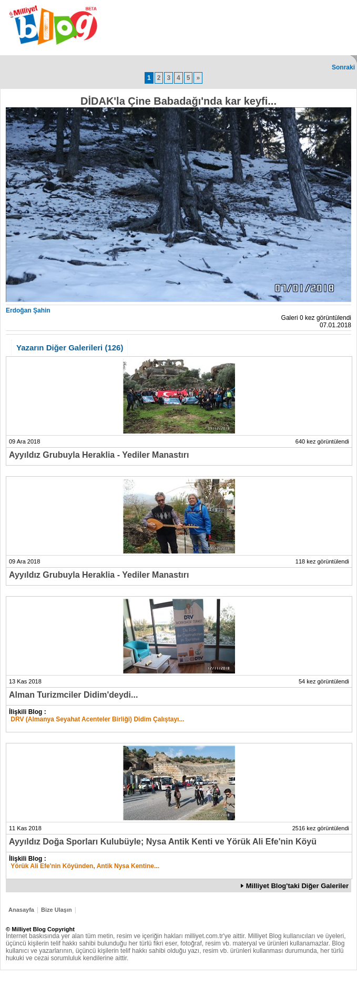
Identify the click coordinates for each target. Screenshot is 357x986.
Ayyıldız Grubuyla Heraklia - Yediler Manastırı (99, 454)
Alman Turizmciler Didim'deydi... (73, 694)
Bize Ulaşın (56, 910)
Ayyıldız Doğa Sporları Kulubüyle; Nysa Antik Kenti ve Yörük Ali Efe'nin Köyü (163, 841)
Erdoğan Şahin (28, 310)
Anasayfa (21, 910)
